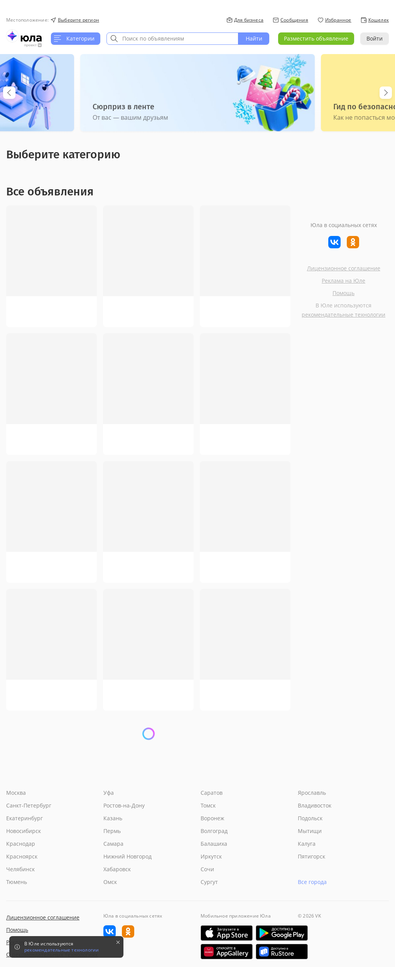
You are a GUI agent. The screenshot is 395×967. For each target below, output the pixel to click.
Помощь (343, 293)
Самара (113, 843)
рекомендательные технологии (343, 314)
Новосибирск (23, 831)
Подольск (310, 818)
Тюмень (16, 882)
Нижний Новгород (127, 856)
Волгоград (214, 831)
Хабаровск (117, 869)
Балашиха (214, 843)
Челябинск (20, 869)
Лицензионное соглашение (343, 268)
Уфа (108, 792)
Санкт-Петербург (28, 805)
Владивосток (314, 805)
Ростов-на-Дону (124, 805)
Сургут (209, 882)
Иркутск (211, 856)
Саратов (212, 792)
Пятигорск (311, 856)
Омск (110, 882)
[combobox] (172, 38)
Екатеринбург (24, 818)
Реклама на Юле (343, 280)
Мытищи (310, 831)
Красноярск (21, 856)
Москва (16, 792)
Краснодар (20, 843)
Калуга (307, 843)
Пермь (112, 831)
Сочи (207, 869)
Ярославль (312, 792)
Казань (112, 818)
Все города (312, 882)
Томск (208, 805)
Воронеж (212, 818)
